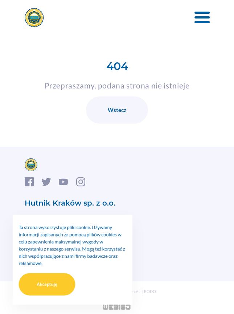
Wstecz (117, 110)
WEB (117, 308)
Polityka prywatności (122, 291)
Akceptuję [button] (51, 280)
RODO (150, 291)
